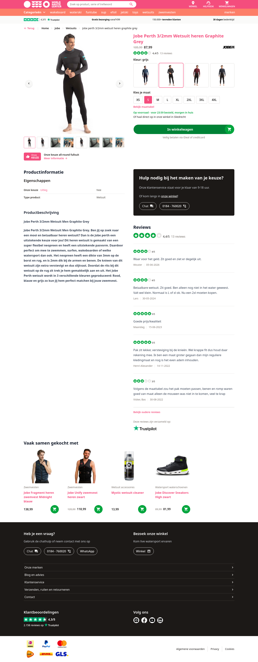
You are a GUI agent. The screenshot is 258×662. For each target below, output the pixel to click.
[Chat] (148, 206)
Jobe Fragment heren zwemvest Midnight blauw (39, 497)
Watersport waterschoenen (171, 487)
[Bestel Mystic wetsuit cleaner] (142, 509)
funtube (91, 12)
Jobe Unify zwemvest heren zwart (83, 495)
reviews (166, 53)
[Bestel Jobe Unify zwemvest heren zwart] (98, 509)
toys (135, 12)
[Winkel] (193, 4)
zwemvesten (167, 12)
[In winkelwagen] (183, 129)
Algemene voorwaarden (190, 649)
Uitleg (43, 190)
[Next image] (119, 83)
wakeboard (57, 12)
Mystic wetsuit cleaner (127, 493)
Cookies (229, 649)
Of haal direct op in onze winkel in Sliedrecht (159, 117)
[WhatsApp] (87, 551)
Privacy (215, 649)
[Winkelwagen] (227, 4)
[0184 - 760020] (174, 206)
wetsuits (148, 12)
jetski (124, 12)
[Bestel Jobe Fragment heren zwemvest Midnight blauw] (54, 509)
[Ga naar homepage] (42, 4)
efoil (113, 12)
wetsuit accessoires (122, 487)
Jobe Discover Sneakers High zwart (172, 495)
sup (103, 12)
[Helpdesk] (208, 4)
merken (229, 12)
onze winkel (169, 196)
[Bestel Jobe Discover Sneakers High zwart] (186, 509)
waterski (75, 12)
